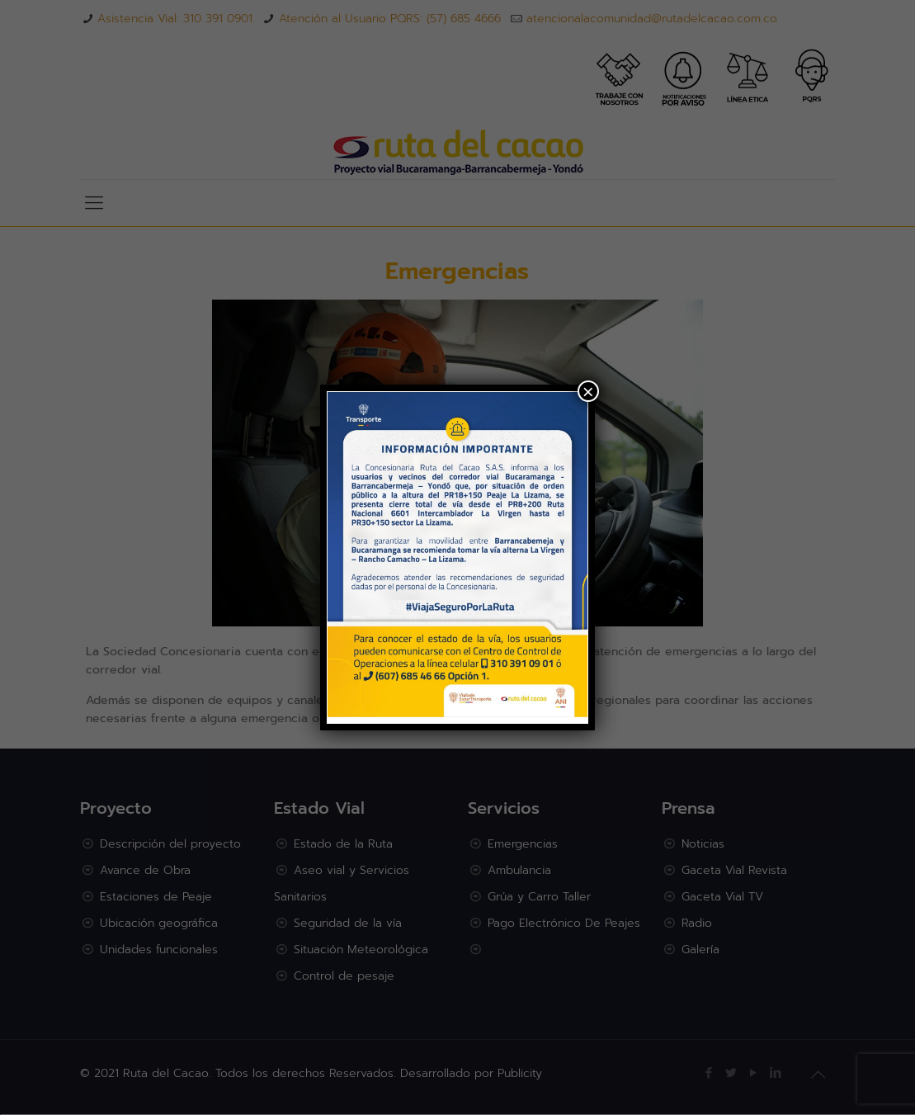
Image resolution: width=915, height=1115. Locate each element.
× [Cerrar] (588, 391)
